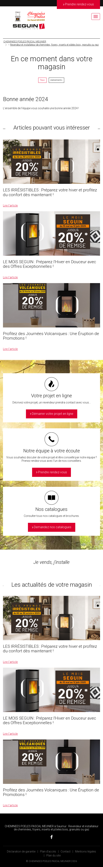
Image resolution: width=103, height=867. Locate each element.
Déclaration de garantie (21, 851)
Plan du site (53, 855)
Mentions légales (85, 851)
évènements (56, 80)
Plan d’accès (48, 851)
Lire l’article (10, 205)
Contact (66, 851)
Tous (42, 80)
